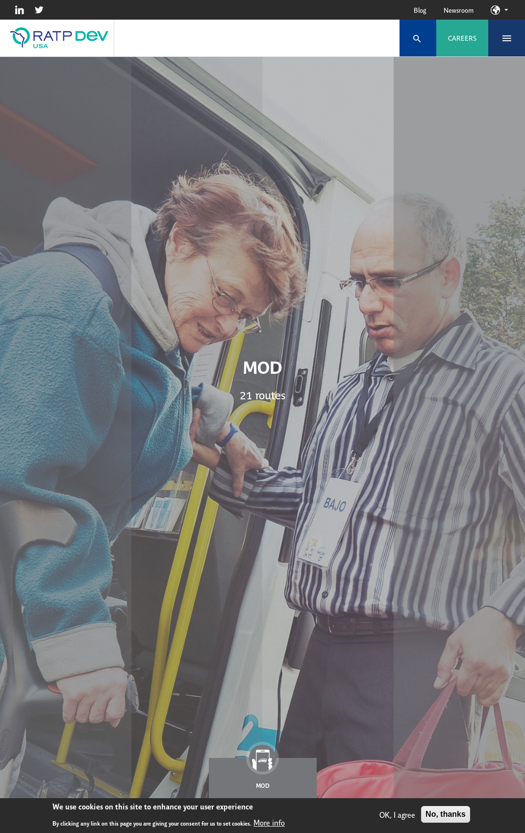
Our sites (506, 9)
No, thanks (445, 815)
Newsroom (459, 9)
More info (269, 823)
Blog (420, 9)
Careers (462, 37)
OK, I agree (397, 815)
